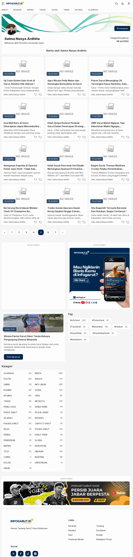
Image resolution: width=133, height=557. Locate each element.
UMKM (7, 384)
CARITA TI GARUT (43, 423)
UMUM (7, 468)
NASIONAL (39, 457)
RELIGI (6, 429)
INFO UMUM (40, 384)
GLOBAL (38, 440)
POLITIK (7, 379)
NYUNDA (79, 10)
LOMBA (7, 457)
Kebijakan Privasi (104, 539)
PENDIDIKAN (9, 440)
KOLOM (7, 462)
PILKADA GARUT (11, 423)
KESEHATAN (40, 446)
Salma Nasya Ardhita (17, 95)
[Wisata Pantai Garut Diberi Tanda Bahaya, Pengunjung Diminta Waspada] (33, 323)
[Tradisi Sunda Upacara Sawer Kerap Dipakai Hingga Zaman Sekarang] (67, 194)
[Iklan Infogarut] (100, 278)
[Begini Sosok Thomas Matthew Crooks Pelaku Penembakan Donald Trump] (110, 152)
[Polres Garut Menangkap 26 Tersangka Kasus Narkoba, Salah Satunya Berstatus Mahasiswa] (110, 67)
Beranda (72, 526)
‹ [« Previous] (4, 232)
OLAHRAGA (93, 10)
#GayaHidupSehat (101, 333)
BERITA (5, 10)
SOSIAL (55, 10)
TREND (66, 10)
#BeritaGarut (76, 339)
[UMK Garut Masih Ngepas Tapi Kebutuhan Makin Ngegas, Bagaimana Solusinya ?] (110, 109)
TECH (6, 451)
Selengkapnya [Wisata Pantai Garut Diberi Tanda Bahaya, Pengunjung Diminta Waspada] (13, 357)
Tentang (100, 526)
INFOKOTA (40, 401)
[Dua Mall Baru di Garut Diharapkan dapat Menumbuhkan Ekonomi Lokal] (23, 109)
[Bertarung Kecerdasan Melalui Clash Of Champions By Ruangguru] (23, 194)
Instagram (122, 28)
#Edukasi (118, 326)
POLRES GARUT (42, 429)
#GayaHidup (76, 333)
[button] (122, 3)
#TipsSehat (75, 326)
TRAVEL (42, 10)
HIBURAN (39, 451)
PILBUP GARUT (11, 412)
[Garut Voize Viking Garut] (66, 493)
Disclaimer (101, 530)
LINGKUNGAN (41, 462)
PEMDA (7, 434)
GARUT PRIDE (41, 434)
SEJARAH (8, 418)
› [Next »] (62, 232)
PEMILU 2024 (10, 407)
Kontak (99, 535)
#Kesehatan (97, 326)
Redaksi (72, 530)
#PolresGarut (98, 320)
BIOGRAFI (39, 418)
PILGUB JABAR (41, 412)
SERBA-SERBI (41, 407)
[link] (116, 3)
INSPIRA (30, 10)
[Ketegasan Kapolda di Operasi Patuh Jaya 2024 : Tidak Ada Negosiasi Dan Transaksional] (23, 152)
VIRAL (37, 395)
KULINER (7, 390)
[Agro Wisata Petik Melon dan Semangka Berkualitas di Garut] (67, 67)
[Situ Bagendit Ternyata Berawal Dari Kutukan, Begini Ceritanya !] (110, 194)
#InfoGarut (75, 320)
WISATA (38, 379)
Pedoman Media (76, 539)
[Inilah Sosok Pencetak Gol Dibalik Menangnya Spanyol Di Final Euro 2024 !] (67, 152)
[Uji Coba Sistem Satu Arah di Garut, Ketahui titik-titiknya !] (23, 67)
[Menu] (3, 3)
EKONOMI (17, 10)
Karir (70, 535)
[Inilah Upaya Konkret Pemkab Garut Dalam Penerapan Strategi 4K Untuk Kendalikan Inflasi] (67, 109)
